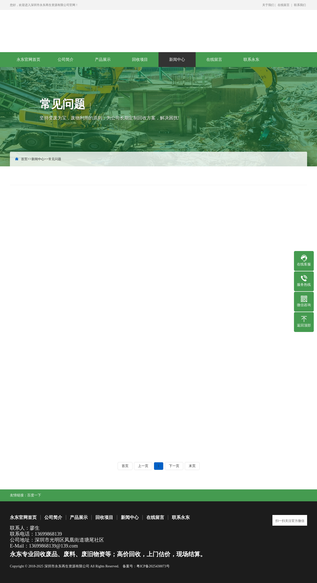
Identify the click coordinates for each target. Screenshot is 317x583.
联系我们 (300, 5)
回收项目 (140, 59)
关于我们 (268, 5)
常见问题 (54, 159)
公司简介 (66, 59)
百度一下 (34, 495)
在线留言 (284, 5)
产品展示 (103, 59)
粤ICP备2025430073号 (153, 566)
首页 (24, 159)
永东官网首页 (28, 59)
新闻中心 (177, 59)
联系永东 (251, 59)
